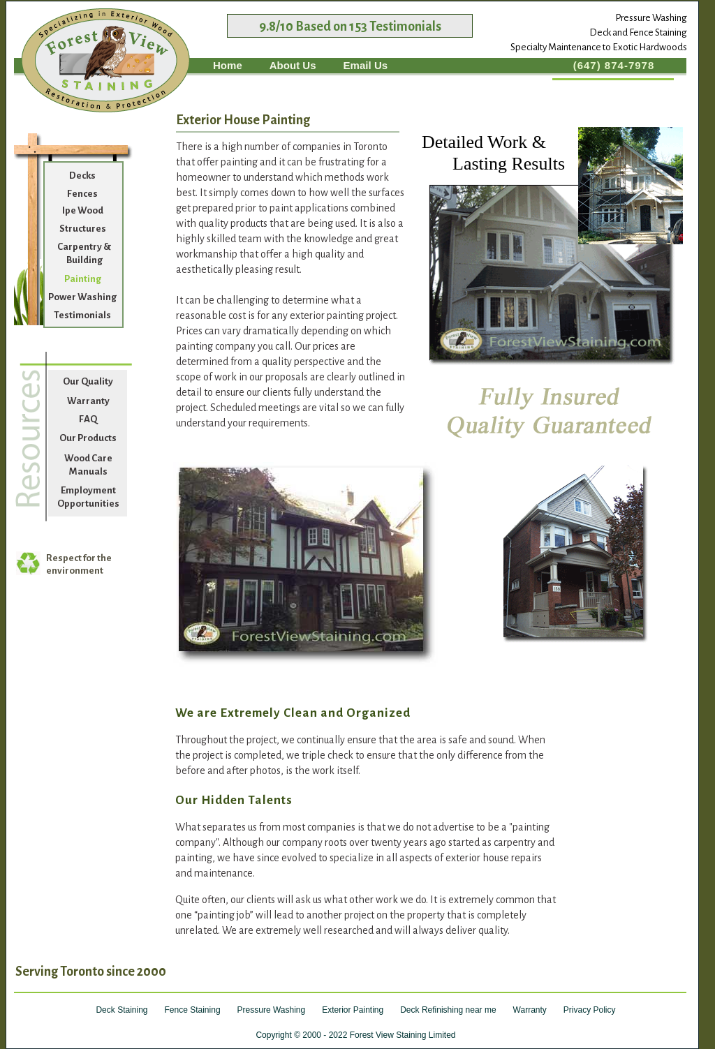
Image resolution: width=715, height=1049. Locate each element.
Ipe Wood (82, 210)
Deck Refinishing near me (448, 1010)
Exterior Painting (352, 1010)
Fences (82, 193)
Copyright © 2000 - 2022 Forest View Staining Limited (355, 1035)
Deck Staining (121, 1010)
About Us (293, 65)
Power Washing (82, 297)
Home (227, 65)
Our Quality (88, 381)
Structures (82, 228)
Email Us (366, 65)
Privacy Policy (589, 1010)
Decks (82, 175)
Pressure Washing (271, 1010)
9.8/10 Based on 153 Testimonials (350, 27)
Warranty (88, 401)
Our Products (88, 438)
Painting (82, 279)
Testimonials (82, 315)
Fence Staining (193, 1010)
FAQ (88, 419)
